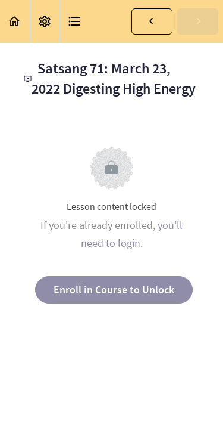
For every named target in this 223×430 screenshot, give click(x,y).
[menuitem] (44, 21)
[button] (15, 21)
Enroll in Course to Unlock (114, 289)
